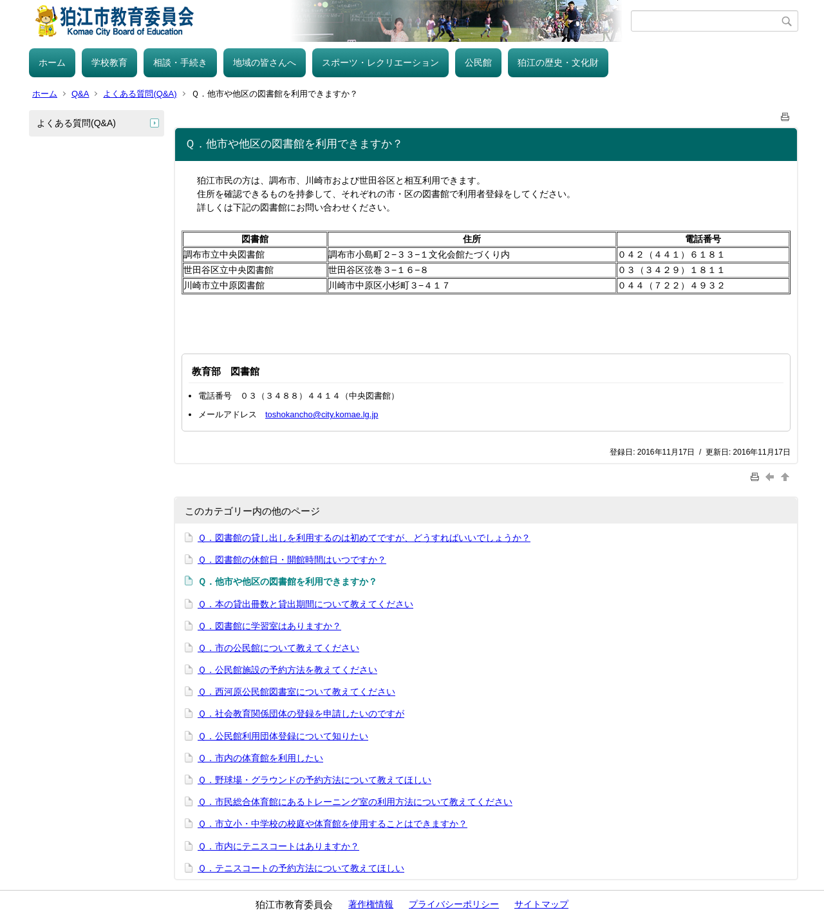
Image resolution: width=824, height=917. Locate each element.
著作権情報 (370, 904)
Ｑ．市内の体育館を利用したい (260, 758)
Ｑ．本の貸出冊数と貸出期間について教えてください (305, 604)
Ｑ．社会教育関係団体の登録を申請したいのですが (301, 713)
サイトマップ (541, 904)
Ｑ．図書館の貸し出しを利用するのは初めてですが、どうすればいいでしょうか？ (364, 538)
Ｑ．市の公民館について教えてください (278, 648)
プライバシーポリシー (454, 904)
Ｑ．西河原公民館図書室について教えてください (296, 691)
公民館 (478, 62)
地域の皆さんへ (264, 62)
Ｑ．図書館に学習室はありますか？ (269, 626)
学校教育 (109, 62)
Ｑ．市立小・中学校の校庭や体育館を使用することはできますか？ (332, 823)
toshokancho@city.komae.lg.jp (322, 414)
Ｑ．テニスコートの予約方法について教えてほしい (301, 868)
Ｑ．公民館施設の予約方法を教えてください (287, 670)
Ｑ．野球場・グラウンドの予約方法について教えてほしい (314, 780)
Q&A (80, 94)
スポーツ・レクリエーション (380, 62)
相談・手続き (180, 62)
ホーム (52, 62)
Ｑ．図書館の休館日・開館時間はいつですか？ (292, 559)
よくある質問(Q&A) (139, 94)
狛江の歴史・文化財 (558, 62)
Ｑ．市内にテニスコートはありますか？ (278, 846)
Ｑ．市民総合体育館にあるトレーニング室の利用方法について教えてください (355, 802)
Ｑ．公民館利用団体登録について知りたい (283, 736)
